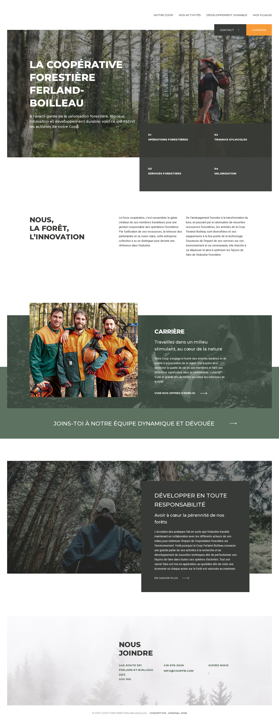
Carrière (259, 30)
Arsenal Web (177, 713)
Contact (227, 30)
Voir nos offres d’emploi (175, 393)
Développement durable (226, 15)
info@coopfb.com (179, 670)
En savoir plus (166, 577)
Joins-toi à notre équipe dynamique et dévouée (139, 423)
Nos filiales (262, 15)
